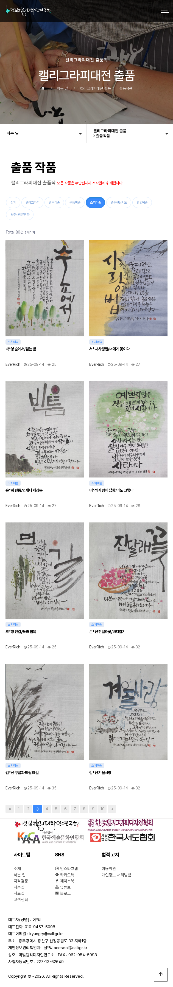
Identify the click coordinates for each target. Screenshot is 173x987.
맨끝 (112, 809)
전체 (13, 202)
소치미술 (93, 200)
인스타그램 (66, 868)
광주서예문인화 (19, 214)
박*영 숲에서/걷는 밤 (20, 349)
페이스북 (64, 881)
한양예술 (142, 202)
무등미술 (74, 202)
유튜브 (63, 887)
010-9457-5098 (40, 926)
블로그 (63, 893)
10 (101, 808)
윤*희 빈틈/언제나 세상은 (24, 490)
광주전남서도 (119, 202)
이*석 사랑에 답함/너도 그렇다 (111, 490)
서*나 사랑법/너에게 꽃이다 (109, 349)
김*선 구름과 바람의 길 (22, 772)
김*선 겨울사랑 (100, 772)
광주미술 (54, 202)
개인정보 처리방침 (116, 875)
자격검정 (21, 881)
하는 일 (13, 133)
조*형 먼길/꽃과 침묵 (20, 631)
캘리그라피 (32, 202)
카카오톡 (64, 875)
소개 (17, 868)
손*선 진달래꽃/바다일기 (107, 631)
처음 (9, 809)
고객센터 (21, 899)
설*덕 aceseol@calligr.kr (65, 947)
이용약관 (109, 868)
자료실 (19, 893)
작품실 (19, 887)
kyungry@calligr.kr (46, 933)
